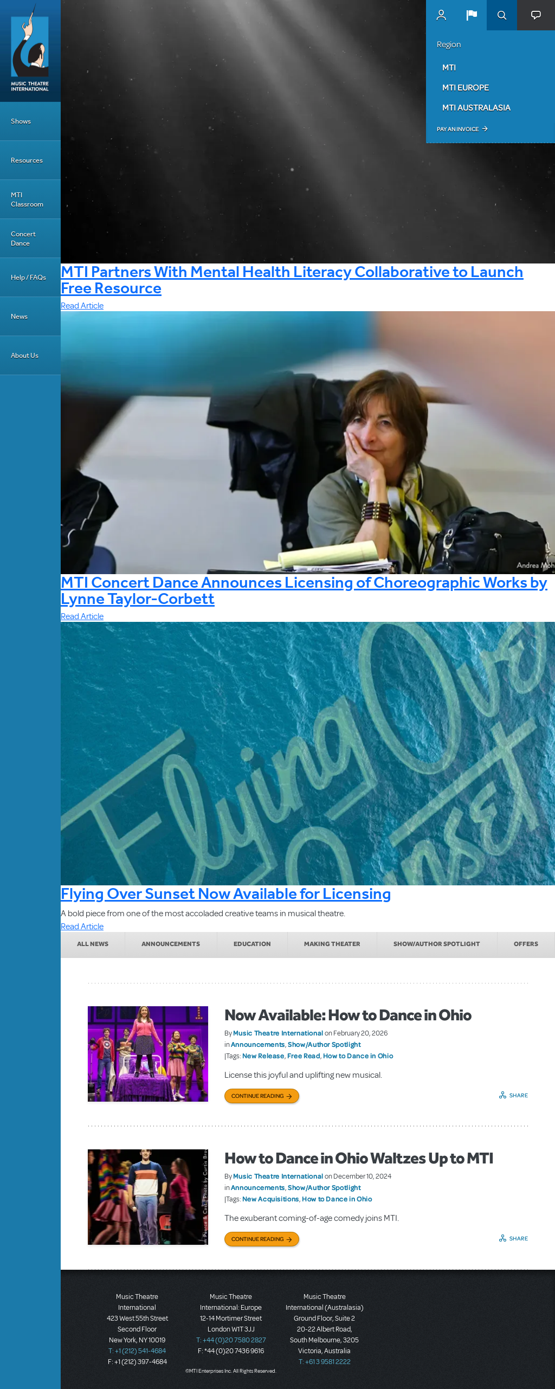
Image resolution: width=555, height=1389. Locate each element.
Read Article (82, 305)
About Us (24, 355)
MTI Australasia (476, 107)
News (19, 316)
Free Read (303, 1055)
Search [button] (502, 15)
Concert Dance (23, 238)
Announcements (170, 944)
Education (252, 944)
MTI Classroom (27, 199)
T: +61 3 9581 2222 (325, 1362)
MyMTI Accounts (441, 15)
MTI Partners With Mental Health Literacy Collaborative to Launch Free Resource (292, 279)
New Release (263, 1055)
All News (92, 944)
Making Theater (332, 944)
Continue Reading (257, 1095)
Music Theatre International (278, 1032)
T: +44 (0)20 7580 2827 (231, 1340)
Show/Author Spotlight (436, 944)
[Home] (30, 51)
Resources (27, 160)
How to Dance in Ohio (358, 1055)
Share (518, 1095)
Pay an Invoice (458, 129)
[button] (471, 15)
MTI (449, 67)
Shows (21, 121)
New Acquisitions (270, 1198)
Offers (526, 944)
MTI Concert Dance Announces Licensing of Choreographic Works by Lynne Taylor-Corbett (304, 590)
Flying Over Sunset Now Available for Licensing (226, 893)
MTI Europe (465, 87)
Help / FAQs (28, 277)
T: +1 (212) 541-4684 (137, 1351)
